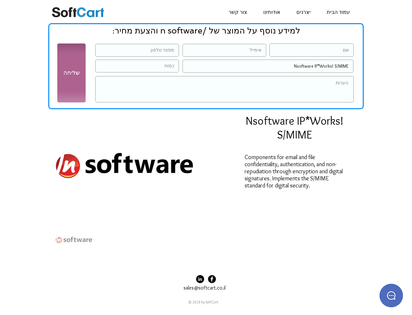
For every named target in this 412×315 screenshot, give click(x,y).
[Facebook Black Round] (212, 279)
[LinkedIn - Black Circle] (200, 279)
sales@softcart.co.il (204, 288)
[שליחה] (71, 72)
